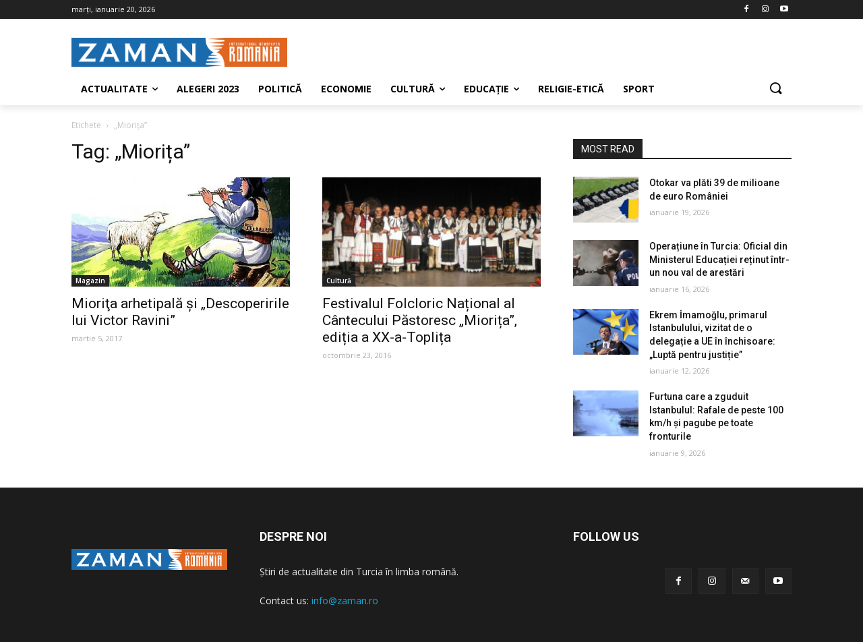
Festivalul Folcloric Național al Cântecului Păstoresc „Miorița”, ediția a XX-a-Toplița (419, 320)
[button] (775, 89)
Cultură (338, 280)
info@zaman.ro (344, 600)
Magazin (90, 280)
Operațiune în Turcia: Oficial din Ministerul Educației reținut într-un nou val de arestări (719, 259)
